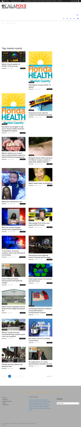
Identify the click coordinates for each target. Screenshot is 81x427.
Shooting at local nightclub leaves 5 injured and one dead (39, 256)
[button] (77, 15)
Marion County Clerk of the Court (41, 405)
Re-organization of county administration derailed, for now (40, 363)
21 (19, 376)
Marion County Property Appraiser (37, 406)
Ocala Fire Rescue (39, 401)
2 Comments (22, 159)
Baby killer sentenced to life (12, 202)
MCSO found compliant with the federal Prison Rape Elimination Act (13, 309)
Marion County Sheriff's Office (36, 400)
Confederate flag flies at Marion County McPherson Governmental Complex (40, 311)
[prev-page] (3, 376)
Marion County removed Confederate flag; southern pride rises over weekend (13, 334)
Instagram (39, 392)
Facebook (28, 392)
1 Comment (23, 68)
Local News (4, 61)
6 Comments (22, 203)
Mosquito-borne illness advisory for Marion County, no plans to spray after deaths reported (40, 160)
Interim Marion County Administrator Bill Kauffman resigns (12, 281)
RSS (48, 392)
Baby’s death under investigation (40, 183)
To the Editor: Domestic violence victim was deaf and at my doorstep (13, 253)
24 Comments (22, 338)
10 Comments (22, 257)
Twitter (57, 392)
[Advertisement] (40, 36)
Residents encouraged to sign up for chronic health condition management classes (13, 129)
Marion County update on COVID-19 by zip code (11, 65)
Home (3, 23)
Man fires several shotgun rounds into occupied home (12, 228)
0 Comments (49, 89)
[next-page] (23, 376)
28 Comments (49, 314)
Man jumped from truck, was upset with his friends (39, 224)
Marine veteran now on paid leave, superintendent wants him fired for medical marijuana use (13, 155)
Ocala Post (4, 68)
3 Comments (49, 164)
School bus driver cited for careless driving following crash (40, 114)
